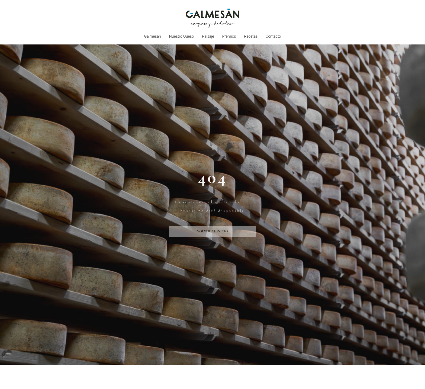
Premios (229, 36)
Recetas (251, 36)
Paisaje (208, 36)
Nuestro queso (181, 36)
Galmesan (152, 36)
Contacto (273, 36)
